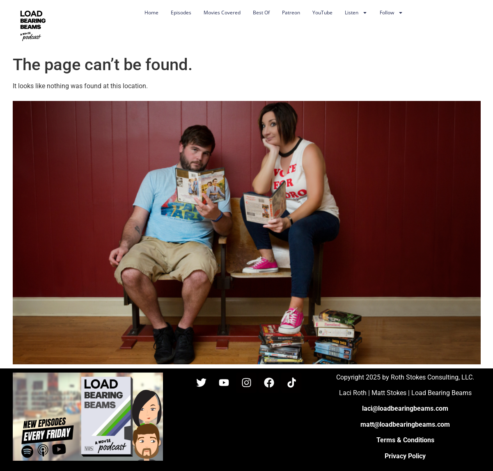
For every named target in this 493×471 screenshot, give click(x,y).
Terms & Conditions (405, 440)
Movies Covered (222, 12)
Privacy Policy (405, 456)
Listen (356, 12)
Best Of (261, 12)
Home (151, 12)
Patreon (291, 12)
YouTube (322, 12)
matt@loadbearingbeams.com (405, 424)
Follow (391, 12)
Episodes (181, 12)
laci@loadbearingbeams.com (405, 408)
